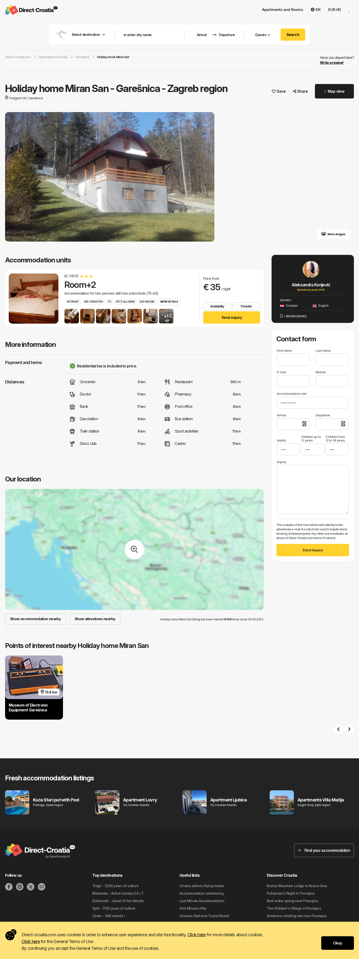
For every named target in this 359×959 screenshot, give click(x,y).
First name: (284, 350)
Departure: (323, 415)
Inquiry (281, 462)
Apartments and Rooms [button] (282, 9)
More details (169, 301)
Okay (337, 943)
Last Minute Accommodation (202, 901)
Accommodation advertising (201, 893)
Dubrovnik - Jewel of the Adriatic (118, 901)
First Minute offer (193, 908)
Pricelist (246, 306)
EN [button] (315, 9)
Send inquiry (232, 317)
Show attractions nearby (95, 618)
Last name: (323, 350)
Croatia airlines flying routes (202, 886)
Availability (217, 306)
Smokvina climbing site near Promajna (297, 916)
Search (293, 34)
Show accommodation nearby (35, 618)
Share (300, 91)
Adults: (282, 438)
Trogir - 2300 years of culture (115, 886)
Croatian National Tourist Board (204, 916)
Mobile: (321, 372)
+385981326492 (293, 316)
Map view (334, 91)
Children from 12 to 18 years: (335, 438)
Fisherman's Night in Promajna (291, 893)
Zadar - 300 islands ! (108, 916)
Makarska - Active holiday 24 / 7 (117, 893)
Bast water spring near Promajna (292, 901)
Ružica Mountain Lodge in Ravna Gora (297, 886)
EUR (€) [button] (334, 9)
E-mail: (282, 372)
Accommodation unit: (292, 394)
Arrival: (281, 415)
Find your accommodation (324, 850)
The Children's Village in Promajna (294, 908)
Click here (196, 934)
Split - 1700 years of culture (113, 908)
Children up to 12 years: (311, 438)
